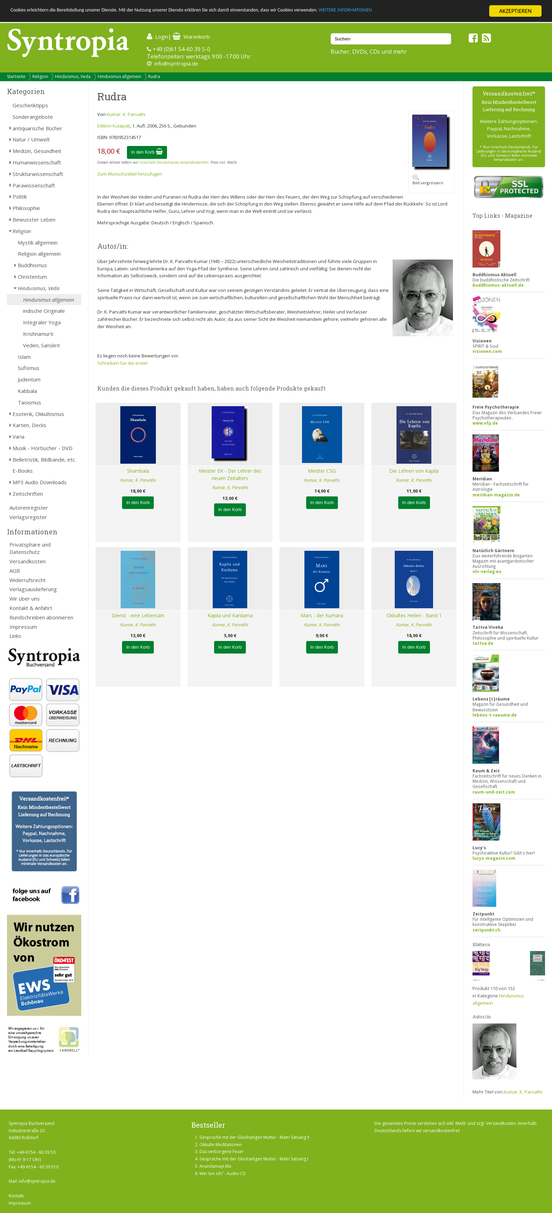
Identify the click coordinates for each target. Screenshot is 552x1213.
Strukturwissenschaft (38, 173)
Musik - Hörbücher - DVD (43, 448)
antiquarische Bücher (37, 128)
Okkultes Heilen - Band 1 (414, 615)
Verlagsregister (28, 516)
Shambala (138, 471)
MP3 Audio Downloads (40, 482)
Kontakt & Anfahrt (30, 607)
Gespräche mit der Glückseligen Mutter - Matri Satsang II (254, 1137)
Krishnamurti (38, 333)
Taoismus (29, 402)
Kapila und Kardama (230, 615)
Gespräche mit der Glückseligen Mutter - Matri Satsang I (253, 1159)
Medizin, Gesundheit (37, 150)
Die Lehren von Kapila (414, 471)
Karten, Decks (29, 425)
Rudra (154, 76)
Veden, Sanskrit (41, 345)
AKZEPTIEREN (515, 11)
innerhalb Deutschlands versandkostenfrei (174, 162)
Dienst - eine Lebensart (138, 615)
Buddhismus (32, 265)
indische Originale (44, 310)
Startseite (16, 76)
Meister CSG (322, 471)
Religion (40, 76)
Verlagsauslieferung (33, 589)
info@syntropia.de (176, 63)
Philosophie (26, 207)
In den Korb (147, 152)
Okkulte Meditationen (220, 1145)
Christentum (32, 276)
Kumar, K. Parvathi (126, 114)
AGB (14, 570)
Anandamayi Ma (215, 1166)
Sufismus (28, 367)
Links (15, 635)
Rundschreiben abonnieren (41, 617)
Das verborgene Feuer (221, 1151)
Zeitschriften (28, 493)
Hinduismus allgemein (119, 76)
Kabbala (27, 390)
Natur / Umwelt (31, 139)
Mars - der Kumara (322, 615)
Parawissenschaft (34, 185)
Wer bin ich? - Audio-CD (222, 1173)
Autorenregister (28, 507)
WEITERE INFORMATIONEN (418, 11)
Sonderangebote (33, 116)
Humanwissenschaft (37, 162)
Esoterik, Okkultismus (38, 413)
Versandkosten (27, 561)
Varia (18, 436)
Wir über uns (24, 598)
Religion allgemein (39, 253)
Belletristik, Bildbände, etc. (44, 459)
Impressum (23, 626)
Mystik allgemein (38, 242)
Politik (20, 196)
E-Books (23, 470)
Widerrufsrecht (27, 580)
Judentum (29, 379)
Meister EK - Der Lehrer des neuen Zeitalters (230, 474)
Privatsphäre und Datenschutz (30, 548)
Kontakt (16, 1196)
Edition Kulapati (113, 126)
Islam (24, 356)
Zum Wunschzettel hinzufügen (129, 174)
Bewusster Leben (34, 219)
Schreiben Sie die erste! (122, 363)
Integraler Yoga (42, 322)
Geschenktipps (30, 105)
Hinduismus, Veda (73, 76)
